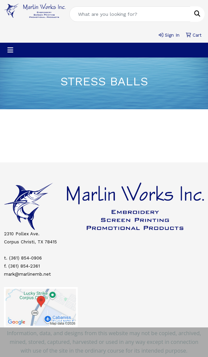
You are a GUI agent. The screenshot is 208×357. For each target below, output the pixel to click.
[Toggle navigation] (10, 50)
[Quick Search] (130, 14)
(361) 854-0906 (25, 258)
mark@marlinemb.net (27, 274)
